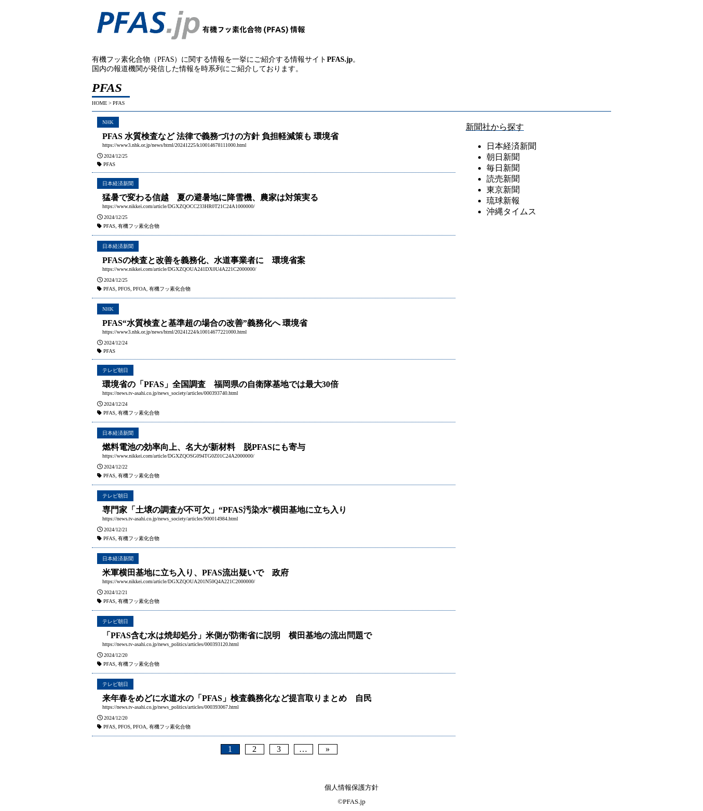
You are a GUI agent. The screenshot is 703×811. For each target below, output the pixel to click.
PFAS (109, 164)
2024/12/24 (116, 343)
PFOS (124, 289)
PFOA (139, 289)
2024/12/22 (116, 467)
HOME (99, 103)
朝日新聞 (503, 157)
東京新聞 (503, 189)
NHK (108, 122)
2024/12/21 (116, 529)
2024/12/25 (116, 156)
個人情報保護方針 (351, 787)
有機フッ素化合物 (138, 226)
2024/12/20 (116, 655)
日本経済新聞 (117, 183)
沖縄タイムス (511, 211)
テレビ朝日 (115, 370)
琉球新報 (503, 200)
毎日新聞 (503, 167)
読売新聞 (503, 178)
